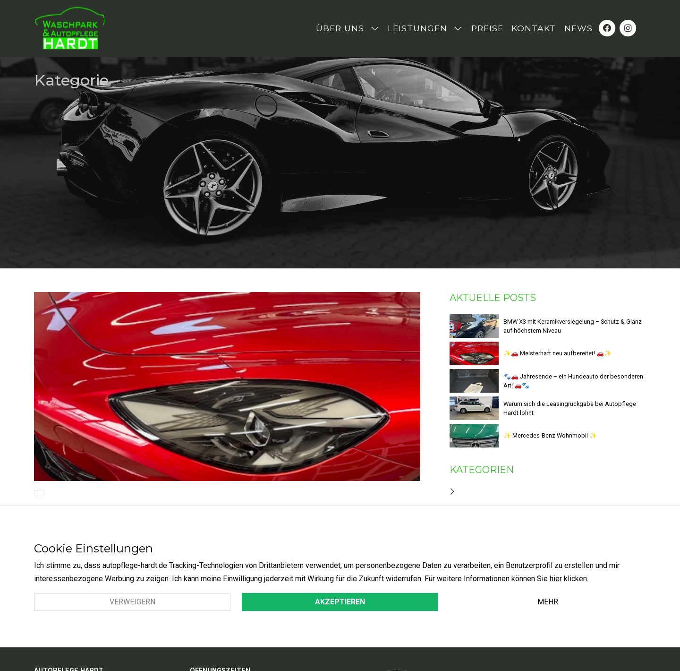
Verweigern (132, 601)
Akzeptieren (340, 601)
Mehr (547, 601)
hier (556, 578)
